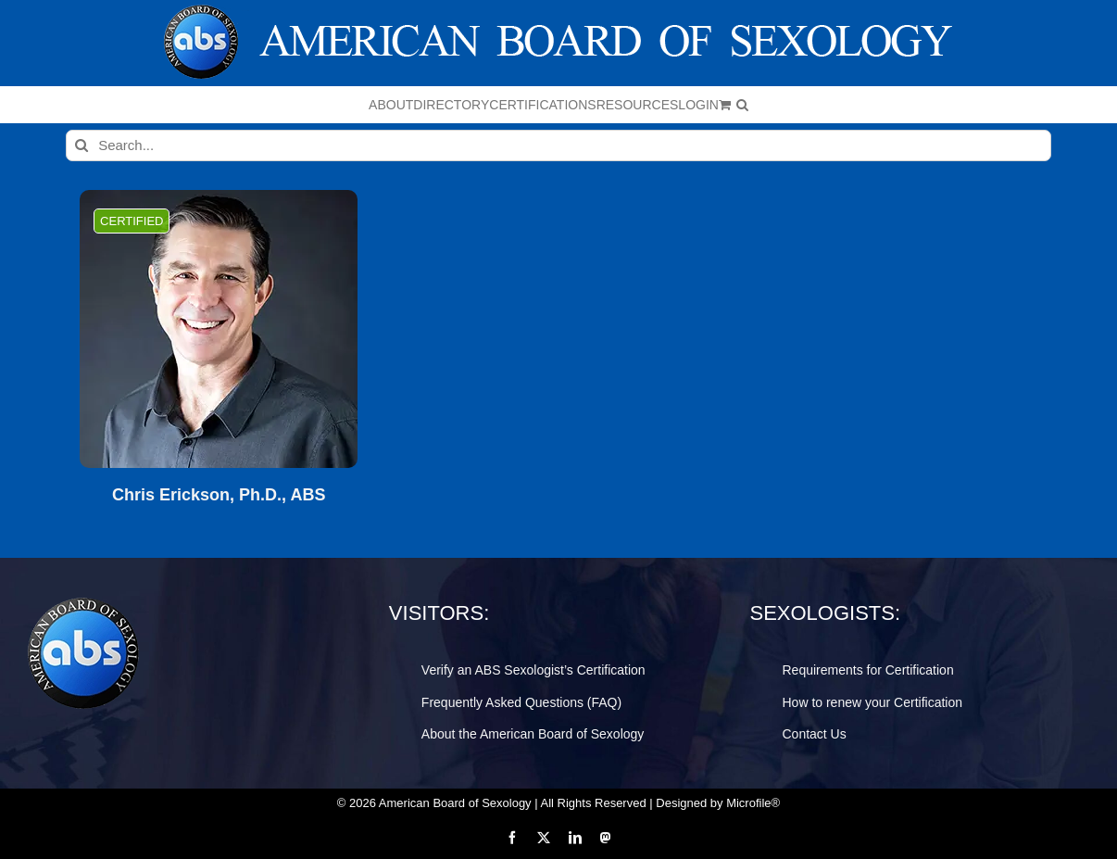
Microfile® (753, 803)
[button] (742, 104)
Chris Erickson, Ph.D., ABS (218, 495)
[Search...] (558, 145)
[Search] (81, 145)
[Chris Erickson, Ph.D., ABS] (219, 329)
